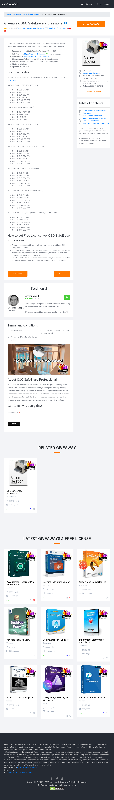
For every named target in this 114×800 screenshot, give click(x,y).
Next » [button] (61, 274)
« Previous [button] (17, 274)
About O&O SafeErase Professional (96, 123)
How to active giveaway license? (95, 118)
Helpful (64, 312)
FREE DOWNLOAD (91, 24)
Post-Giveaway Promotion (92, 116)
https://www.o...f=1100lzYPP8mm (36, 56)
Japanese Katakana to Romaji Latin (18, 773)
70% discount (13, 80)
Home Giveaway (86, 4)
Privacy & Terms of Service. (27, 767)
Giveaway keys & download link (94, 111)
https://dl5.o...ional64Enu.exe (34, 54)
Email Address (14, 412)
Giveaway (21, 28)
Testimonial (87, 113)
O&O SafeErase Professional (55, 28)
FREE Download (93, 92)
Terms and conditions (91, 121)
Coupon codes (103, 4)
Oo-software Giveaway (35, 28)
